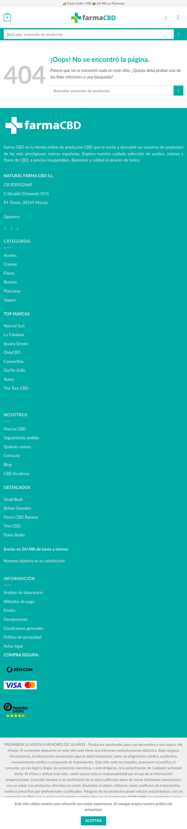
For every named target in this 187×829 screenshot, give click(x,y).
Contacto (12, 455)
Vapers (10, 300)
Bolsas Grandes (17, 508)
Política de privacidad (22, 637)
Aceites (10, 255)
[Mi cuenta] (167, 17)
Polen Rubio (14, 535)
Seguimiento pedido (21, 437)
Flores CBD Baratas (21, 517)
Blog (8, 464)
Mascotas (12, 291)
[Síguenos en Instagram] (13, 228)
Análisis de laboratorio (23, 592)
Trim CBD (12, 526)
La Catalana (14, 334)
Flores (9, 273)
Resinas (10, 282)
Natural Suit (14, 325)
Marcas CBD (15, 429)
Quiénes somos (17, 446)
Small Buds (13, 499)
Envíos (9, 610)
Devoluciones (16, 619)
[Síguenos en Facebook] (7, 228)
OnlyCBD (12, 352)
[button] (7, 18)
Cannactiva (13, 361)
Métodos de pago (19, 601)
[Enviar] (178, 34)
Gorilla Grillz (14, 370)
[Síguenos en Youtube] (19, 228)
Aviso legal (13, 646)
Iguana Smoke (16, 343)
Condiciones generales (23, 628)
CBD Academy (16, 473)
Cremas (10, 264)
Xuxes (9, 379)
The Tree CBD (16, 388)
